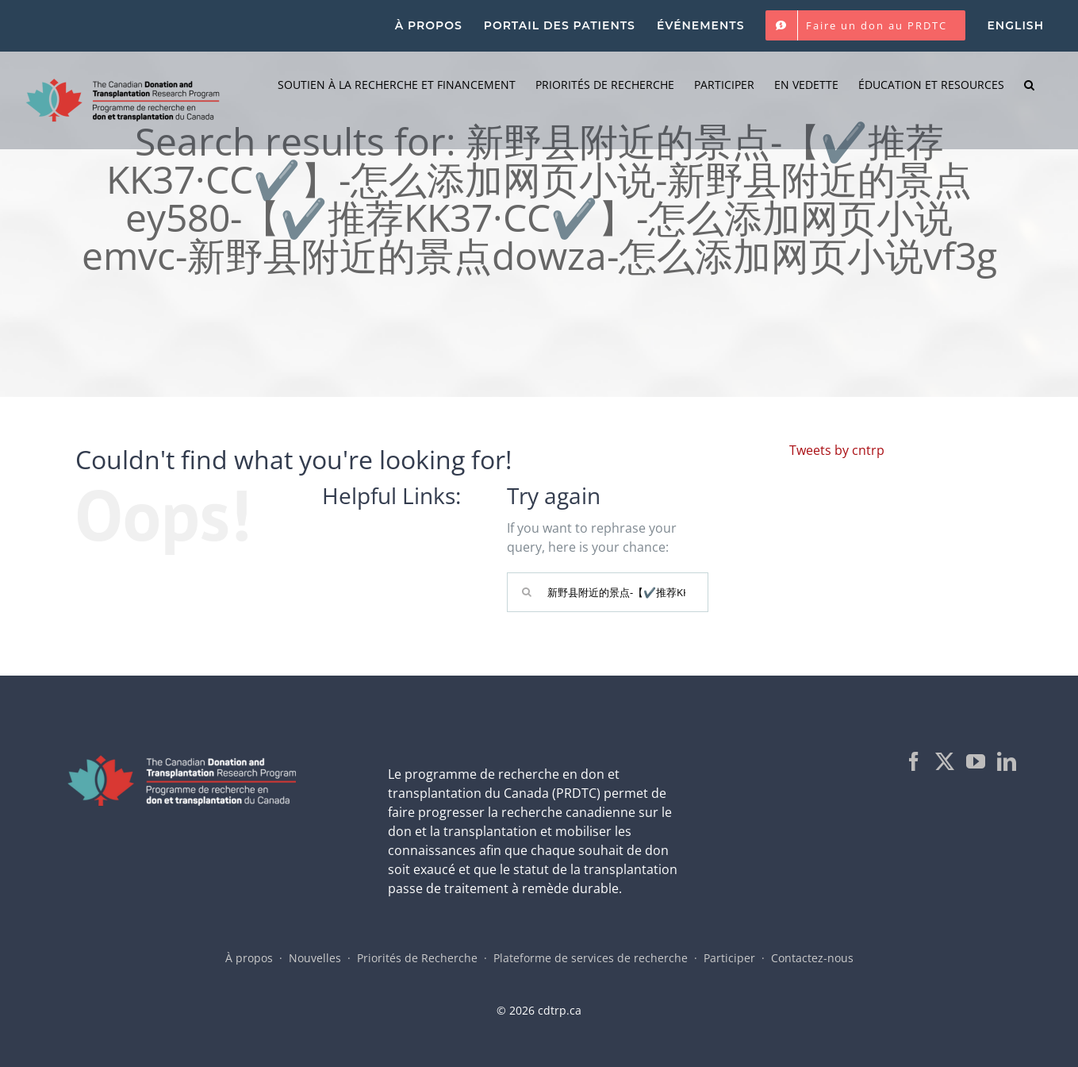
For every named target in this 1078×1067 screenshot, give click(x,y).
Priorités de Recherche (417, 957)
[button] (1029, 85)
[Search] (527, 592)
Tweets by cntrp (836, 450)
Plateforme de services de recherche (590, 957)
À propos (249, 957)
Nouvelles (315, 957)
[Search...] (607, 592)
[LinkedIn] (1006, 761)
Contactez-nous (812, 957)
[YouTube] (975, 761)
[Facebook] (913, 761)
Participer (729, 957)
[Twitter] (944, 761)
